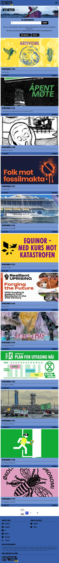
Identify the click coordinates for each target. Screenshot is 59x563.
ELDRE (22, 514)
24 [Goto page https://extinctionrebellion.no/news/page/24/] (37, 513)
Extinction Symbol (51, 548)
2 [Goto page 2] (30, 513)
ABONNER (45, 23)
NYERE (22, 510)
